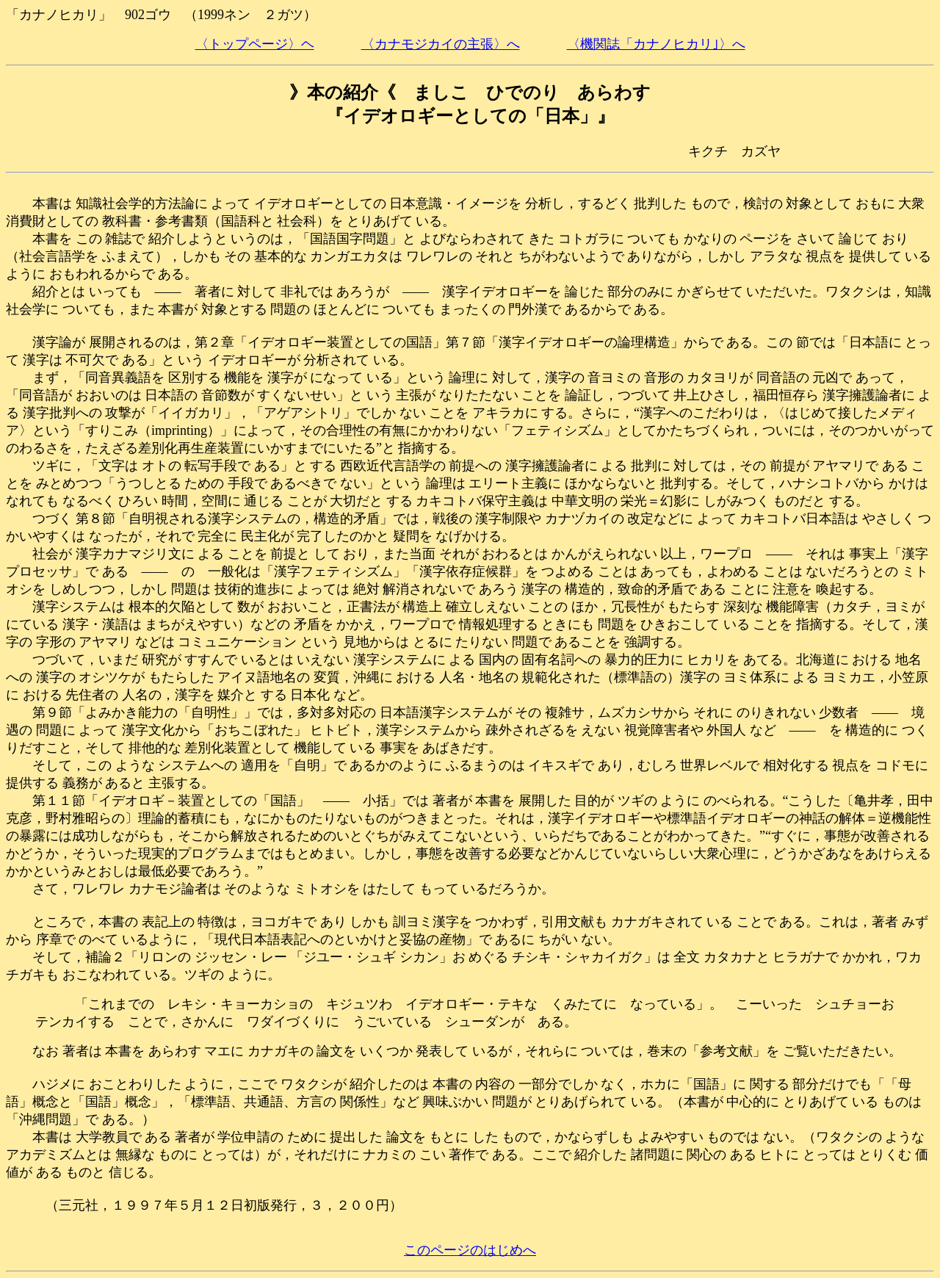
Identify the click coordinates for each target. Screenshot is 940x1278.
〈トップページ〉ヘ (254, 44)
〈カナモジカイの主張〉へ (440, 44)
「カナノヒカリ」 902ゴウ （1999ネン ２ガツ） (161, 14)
